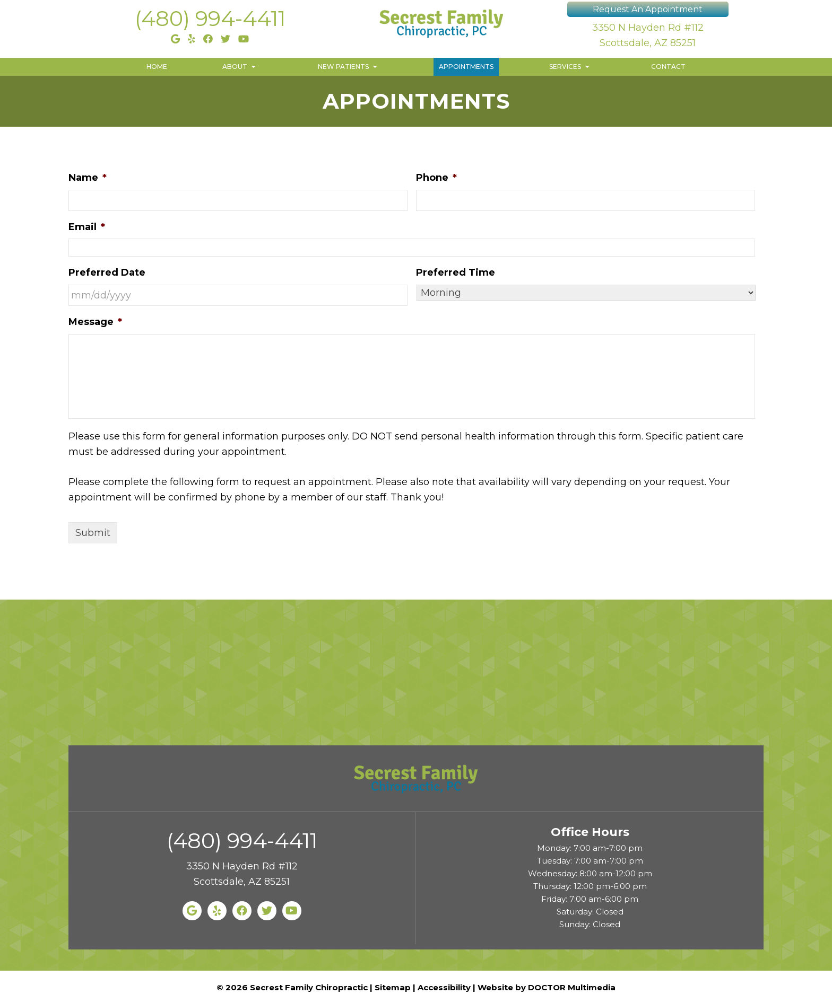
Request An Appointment (648, 9)
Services (565, 67)
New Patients (343, 67)
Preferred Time (455, 272)
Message (95, 322)
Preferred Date (106, 272)
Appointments (466, 67)
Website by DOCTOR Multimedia (547, 987)
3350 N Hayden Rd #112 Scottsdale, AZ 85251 (648, 35)
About (234, 67)
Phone (436, 177)
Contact (668, 67)
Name (87, 177)
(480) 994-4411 (210, 18)
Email (86, 227)
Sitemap (393, 987)
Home (156, 67)
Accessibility (444, 987)
